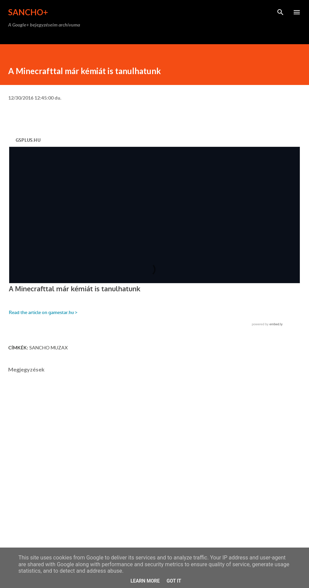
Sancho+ (28, 12)
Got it (173, 581)
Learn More (145, 581)
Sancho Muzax (48, 347)
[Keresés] (280, 12)
